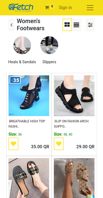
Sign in (65, 7)
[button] (13, 144)
